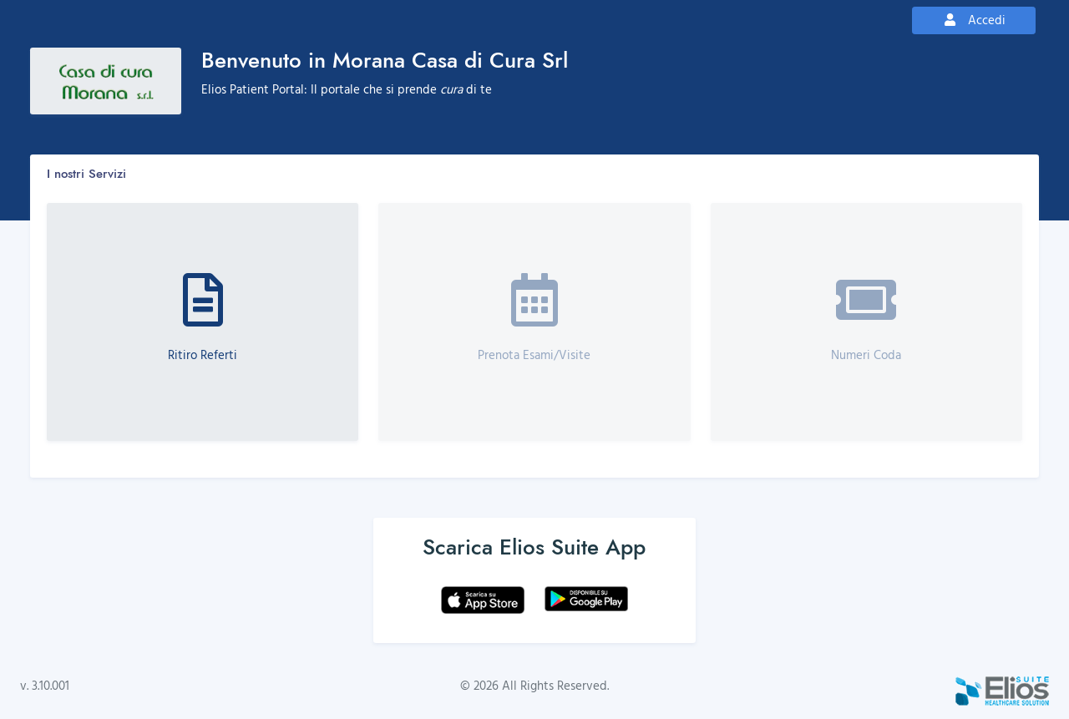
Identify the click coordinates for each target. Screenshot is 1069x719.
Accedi (974, 19)
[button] (202, 322)
